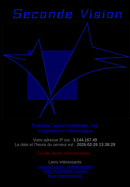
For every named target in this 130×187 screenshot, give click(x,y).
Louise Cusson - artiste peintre (65, 166)
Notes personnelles (65, 176)
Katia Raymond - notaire (65, 171)
